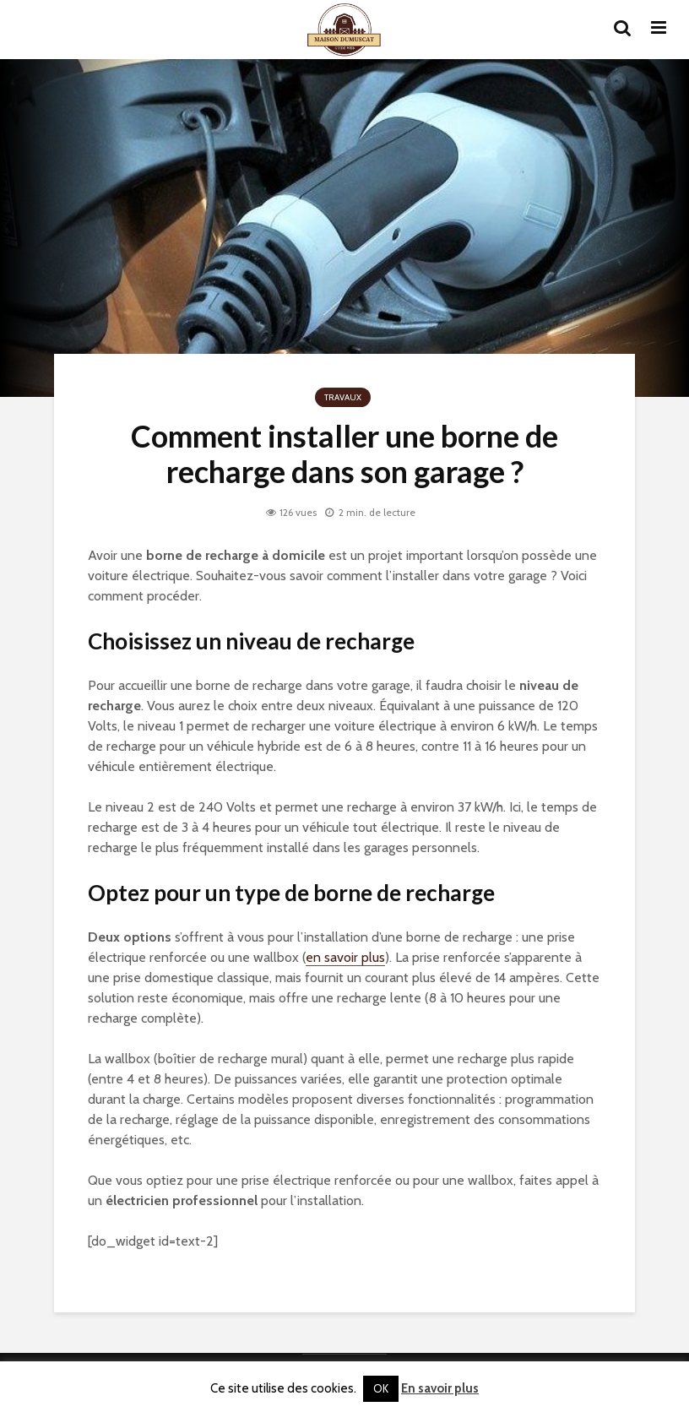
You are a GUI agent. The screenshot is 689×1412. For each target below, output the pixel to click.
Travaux (342, 397)
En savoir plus (440, 1388)
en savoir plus (345, 957)
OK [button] (380, 1388)
